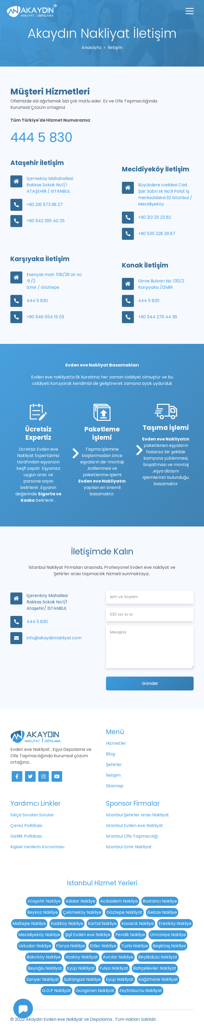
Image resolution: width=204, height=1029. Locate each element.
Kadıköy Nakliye (67, 923)
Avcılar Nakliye (118, 957)
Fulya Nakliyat (114, 968)
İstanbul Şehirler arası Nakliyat (137, 815)
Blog (110, 754)
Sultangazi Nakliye (82, 979)
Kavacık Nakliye (137, 923)
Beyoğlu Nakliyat (45, 968)
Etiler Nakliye (103, 946)
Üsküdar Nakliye (34, 946)
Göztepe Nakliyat (124, 912)
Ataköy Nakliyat (81, 957)
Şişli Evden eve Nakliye (87, 935)
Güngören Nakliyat (95, 990)
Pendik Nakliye (130, 935)
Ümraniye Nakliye (168, 935)
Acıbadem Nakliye (119, 901)
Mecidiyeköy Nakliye (39, 935)
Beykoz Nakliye (42, 912)
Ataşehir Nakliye (44, 901)
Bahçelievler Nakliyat (154, 968)
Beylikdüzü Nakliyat (157, 957)
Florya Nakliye (70, 946)
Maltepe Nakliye (29, 923)
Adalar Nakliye (80, 901)
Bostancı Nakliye (160, 901)
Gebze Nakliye (162, 912)
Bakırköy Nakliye (44, 957)
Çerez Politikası (26, 825)
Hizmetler (116, 743)
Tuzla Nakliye (134, 946)
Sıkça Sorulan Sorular (32, 815)
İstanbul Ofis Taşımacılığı (132, 836)
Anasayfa (91, 47)
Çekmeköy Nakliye (82, 912)
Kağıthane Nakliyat (158, 979)
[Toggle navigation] (190, 11)
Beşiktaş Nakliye (169, 946)
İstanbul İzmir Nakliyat (129, 847)
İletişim (113, 775)
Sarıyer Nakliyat (42, 979)
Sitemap (115, 786)
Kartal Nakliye (102, 923)
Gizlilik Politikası (26, 836)
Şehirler (114, 765)
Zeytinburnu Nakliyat (140, 990)
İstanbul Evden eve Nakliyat (134, 825)
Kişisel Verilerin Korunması (37, 847)
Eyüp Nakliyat (81, 968)
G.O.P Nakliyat (56, 990)
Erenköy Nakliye (175, 923)
